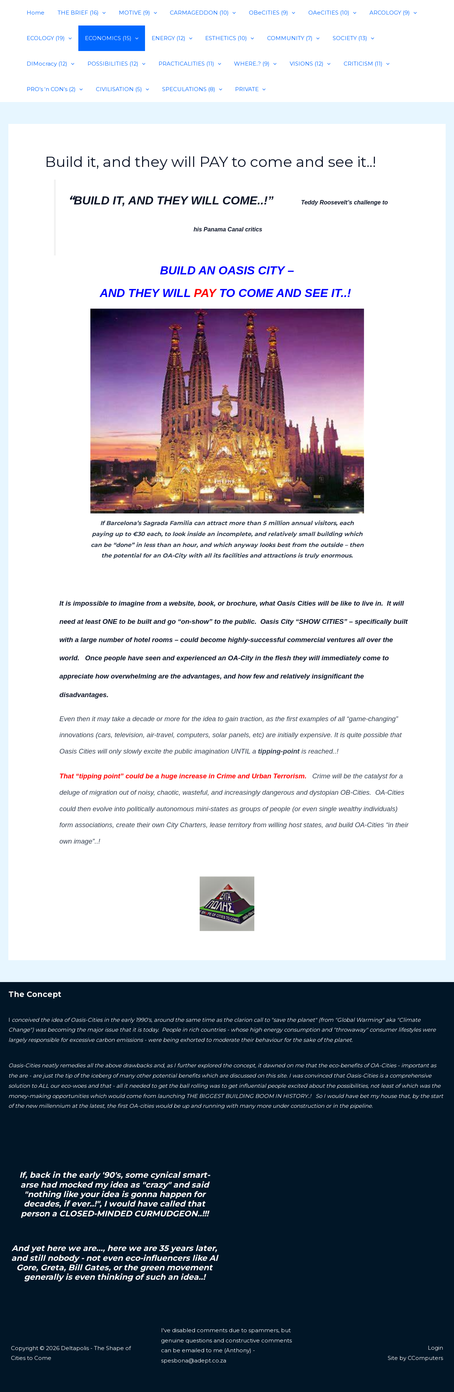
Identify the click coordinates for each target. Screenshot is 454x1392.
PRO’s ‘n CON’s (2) (358, 64)
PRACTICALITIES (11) (125, 64)
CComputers (425, 1357)
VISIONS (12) (242, 64)
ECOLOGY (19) (48, 38)
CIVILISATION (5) (52, 89)
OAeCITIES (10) (321, 13)
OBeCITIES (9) (262, 13)
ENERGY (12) (166, 38)
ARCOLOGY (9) (379, 13)
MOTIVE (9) (132, 13)
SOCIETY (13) (342, 38)
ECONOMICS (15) (108, 38)
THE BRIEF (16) (78, 13)
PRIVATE (176, 89)
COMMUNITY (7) (284, 38)
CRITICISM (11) (296, 64)
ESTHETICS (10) (222, 38)
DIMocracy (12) (397, 38)
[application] (98, 13)
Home (34, 12)
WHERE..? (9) (189, 64)
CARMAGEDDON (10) (195, 13)
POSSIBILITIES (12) (54, 64)
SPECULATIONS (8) (120, 89)
